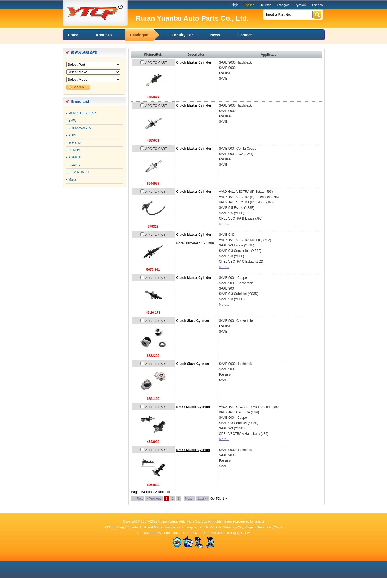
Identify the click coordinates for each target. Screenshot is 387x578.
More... (224, 224)
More (72, 180)
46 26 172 (153, 313)
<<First (138, 499)
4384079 (153, 97)
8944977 (153, 183)
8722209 (153, 356)
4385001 (153, 140)
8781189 (153, 399)
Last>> (203, 499)
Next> (189, 499)
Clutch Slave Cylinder (192, 321)
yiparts (259, 521)
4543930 (153, 442)
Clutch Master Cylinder (194, 62)
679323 (153, 226)
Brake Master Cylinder (193, 407)
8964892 (153, 485)
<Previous (154, 499)
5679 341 (153, 270)
